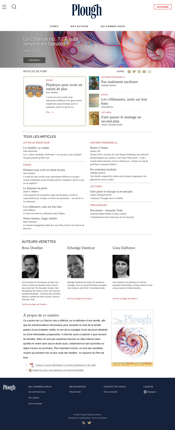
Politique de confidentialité (79, 418)
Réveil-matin (75, 392)
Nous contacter (35, 403)
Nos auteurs (79, 26)
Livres (54, 26)
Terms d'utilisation (99, 418)
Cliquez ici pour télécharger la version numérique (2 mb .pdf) (65, 365)
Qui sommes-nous (113, 26)
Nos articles (33, 397)
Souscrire (163, 7)
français (150, 391)
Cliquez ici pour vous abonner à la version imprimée (56, 370)
